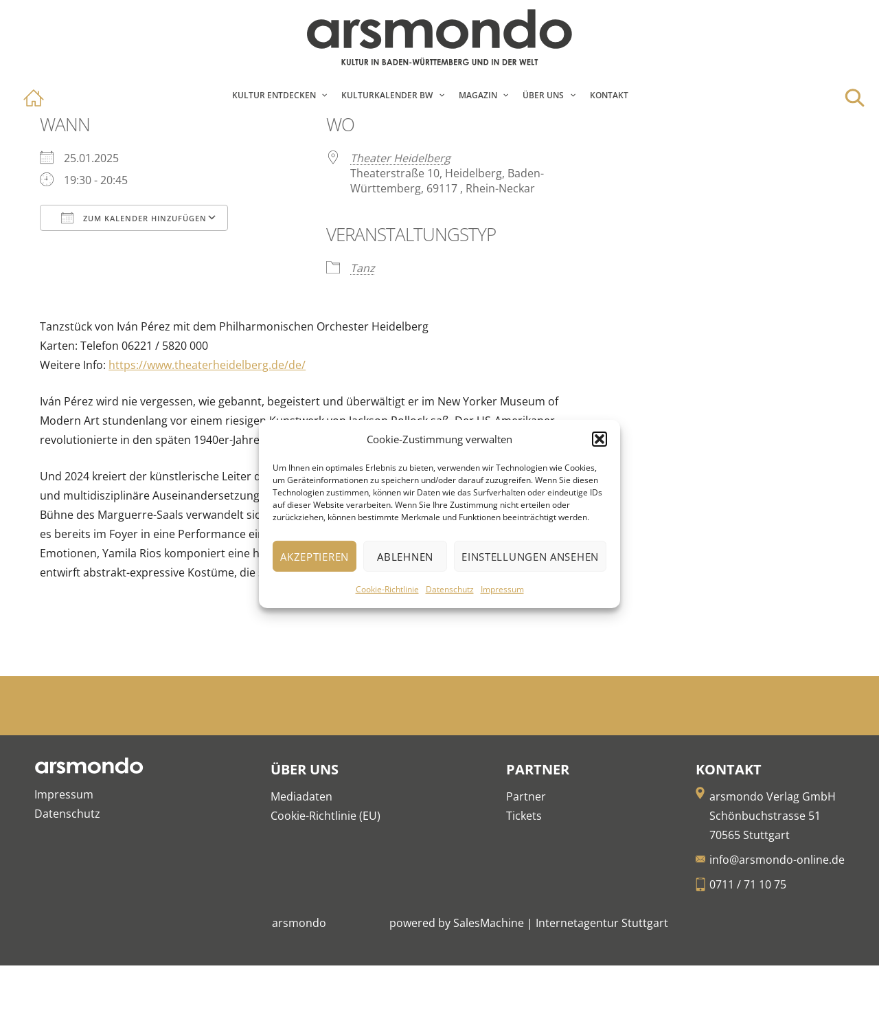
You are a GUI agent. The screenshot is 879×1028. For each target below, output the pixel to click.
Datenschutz (450, 589)
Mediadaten (301, 796)
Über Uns (543, 95)
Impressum (502, 589)
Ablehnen (405, 556)
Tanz (362, 268)
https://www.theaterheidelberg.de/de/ (207, 364)
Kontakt (609, 95)
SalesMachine (488, 922)
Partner (526, 796)
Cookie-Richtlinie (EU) (325, 815)
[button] (599, 439)
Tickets (524, 815)
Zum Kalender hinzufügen (134, 218)
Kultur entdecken (274, 95)
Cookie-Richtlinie (387, 589)
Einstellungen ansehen (530, 556)
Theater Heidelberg (400, 158)
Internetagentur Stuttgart (602, 922)
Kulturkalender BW (387, 95)
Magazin (478, 95)
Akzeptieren (314, 556)
